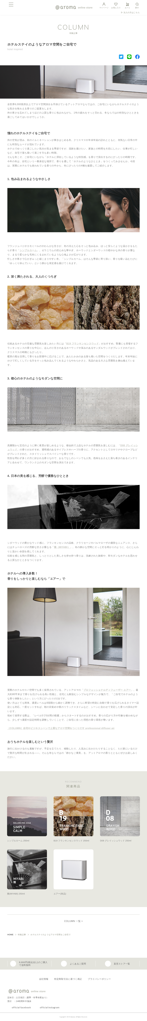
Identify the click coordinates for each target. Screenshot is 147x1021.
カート (127, 5)
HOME (10, 935)
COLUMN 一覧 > (73, 921)
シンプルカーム (28, 250)
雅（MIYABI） (62, 547)
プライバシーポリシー (99, 979)
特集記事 (22, 935)
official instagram (49, 1007)
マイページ (104, 5)
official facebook (21, 1007)
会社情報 (43, 979)
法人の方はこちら (132, 12)
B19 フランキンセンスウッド (82, 343)
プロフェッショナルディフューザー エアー (107, 690)
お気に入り (116, 5)
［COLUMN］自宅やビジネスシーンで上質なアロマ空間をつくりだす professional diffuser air (61, 728)
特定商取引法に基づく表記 (68, 979)
